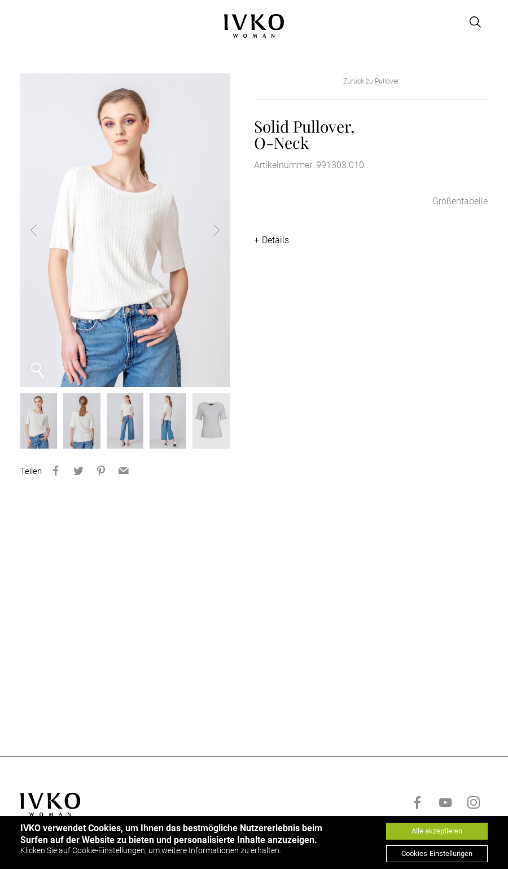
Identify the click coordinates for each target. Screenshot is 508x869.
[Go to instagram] (473, 802)
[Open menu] (27, 22)
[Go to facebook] (417, 802)
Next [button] (207, 230)
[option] (125, 230)
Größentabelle (460, 201)
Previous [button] (42, 230)
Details (275, 240)
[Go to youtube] (445, 802)
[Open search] (475, 22)
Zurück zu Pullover (371, 81)
